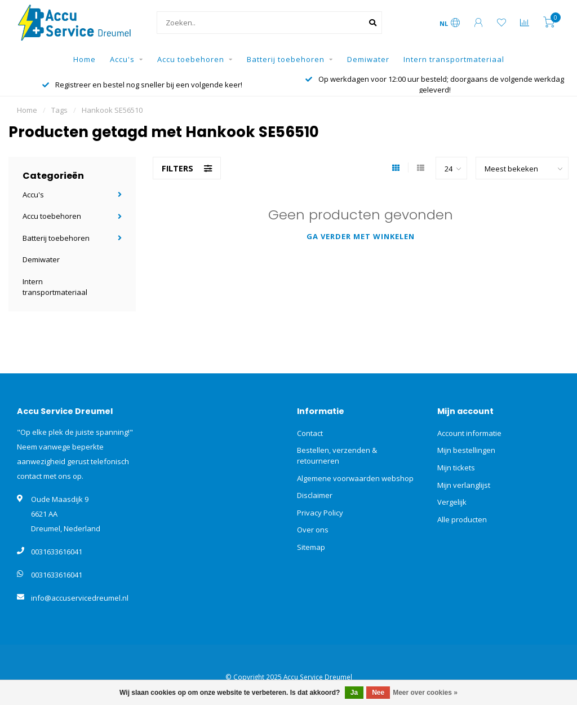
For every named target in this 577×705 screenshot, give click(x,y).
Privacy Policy (320, 513)
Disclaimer (314, 495)
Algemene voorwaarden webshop (355, 478)
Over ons (313, 530)
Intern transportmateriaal (453, 59)
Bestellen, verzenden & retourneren (337, 455)
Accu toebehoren (190, 59)
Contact (310, 433)
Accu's (122, 59)
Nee (378, 693)
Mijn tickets (456, 467)
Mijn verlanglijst (463, 485)
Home (84, 59)
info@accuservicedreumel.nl (79, 598)
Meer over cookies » (425, 693)
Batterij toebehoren (286, 59)
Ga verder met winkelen (361, 236)
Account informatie (469, 433)
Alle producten (462, 519)
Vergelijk (452, 502)
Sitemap (311, 547)
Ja (354, 693)
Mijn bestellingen (466, 450)
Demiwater (368, 59)
